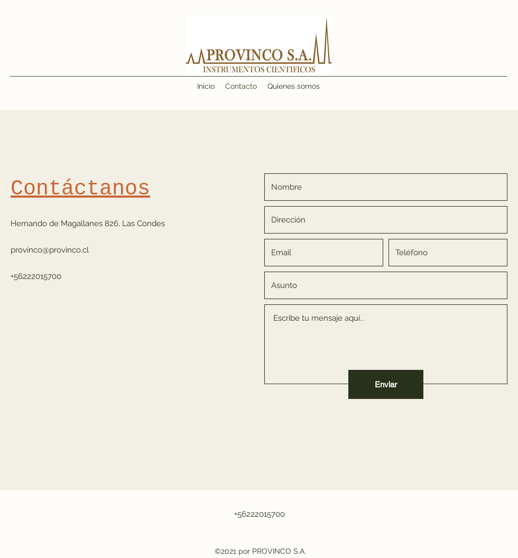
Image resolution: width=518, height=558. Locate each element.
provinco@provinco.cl (50, 250)
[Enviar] (385, 384)
